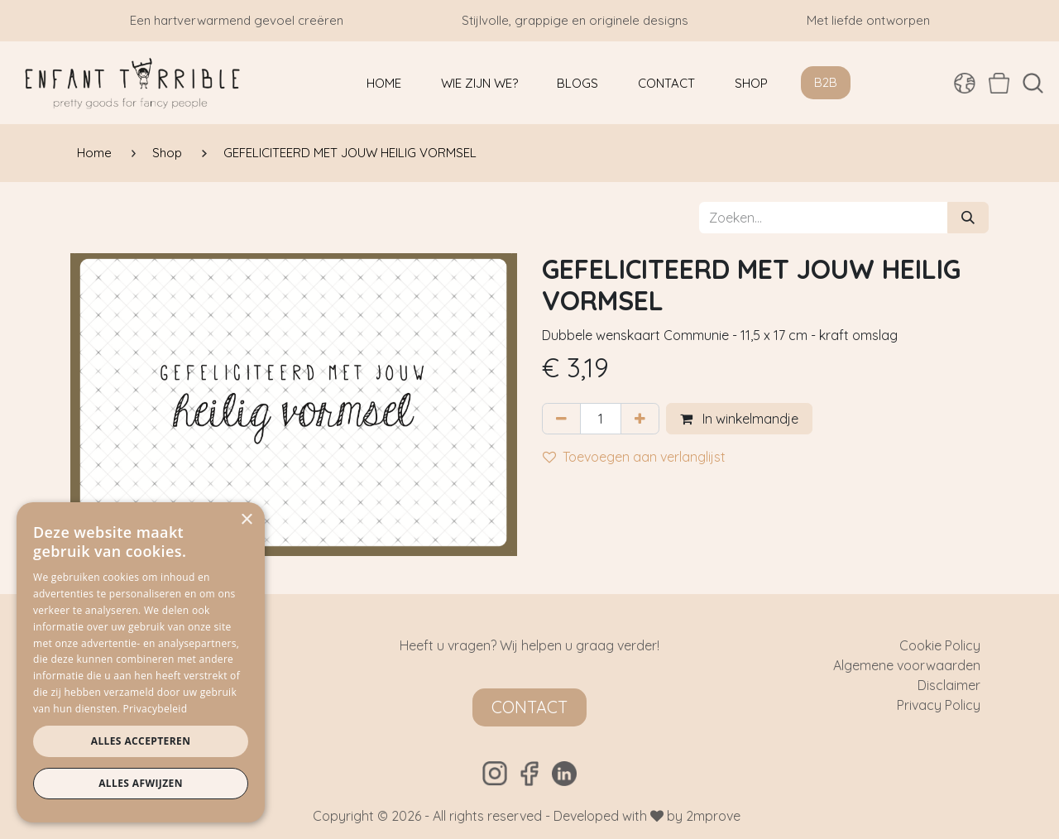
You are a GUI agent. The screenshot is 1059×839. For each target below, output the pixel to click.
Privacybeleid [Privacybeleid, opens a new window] (155, 709)
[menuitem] (384, 83)
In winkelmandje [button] (739, 418)
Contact (529, 707)
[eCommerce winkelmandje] (999, 83)
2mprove (713, 816)
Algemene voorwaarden (906, 665)
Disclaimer (949, 685)
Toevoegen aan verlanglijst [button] (634, 456)
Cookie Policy (939, 645)
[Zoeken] (968, 217)
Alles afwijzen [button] (140, 783)
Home (94, 153)
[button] (1033, 83)
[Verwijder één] (561, 418)
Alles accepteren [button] (141, 741)
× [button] (246, 520)
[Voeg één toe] (640, 418)
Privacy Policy (938, 705)
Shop (167, 153)
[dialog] (141, 662)
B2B (825, 82)
